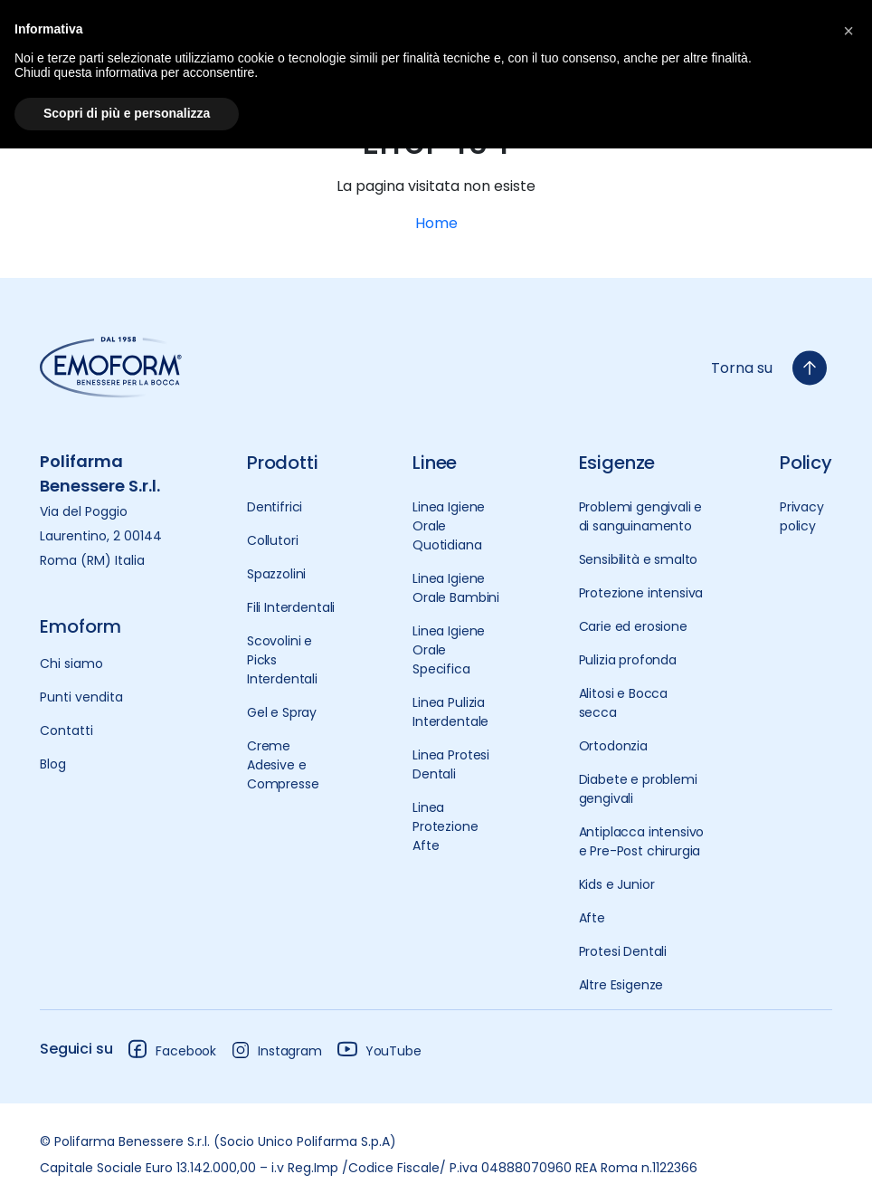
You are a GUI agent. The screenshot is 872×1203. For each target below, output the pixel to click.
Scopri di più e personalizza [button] (126, 113)
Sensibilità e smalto (638, 559)
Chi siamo (71, 663)
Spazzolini (276, 574)
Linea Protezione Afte (445, 826)
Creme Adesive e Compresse (283, 765)
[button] (848, 28)
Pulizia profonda (628, 660)
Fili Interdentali (291, 607)
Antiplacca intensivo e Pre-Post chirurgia (642, 841)
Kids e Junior (617, 884)
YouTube (379, 1048)
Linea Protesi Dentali (450, 764)
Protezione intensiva (641, 593)
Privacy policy (802, 516)
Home (436, 223)
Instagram (276, 1050)
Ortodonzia (613, 746)
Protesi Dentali (623, 951)
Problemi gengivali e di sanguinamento (641, 516)
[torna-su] (809, 368)
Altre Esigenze (621, 985)
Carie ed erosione (633, 626)
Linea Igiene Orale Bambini (455, 587)
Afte (592, 918)
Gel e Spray (282, 712)
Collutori (273, 540)
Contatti (66, 730)
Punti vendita (81, 697)
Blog (53, 764)
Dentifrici (274, 507)
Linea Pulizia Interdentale (450, 711)
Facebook (171, 1048)
